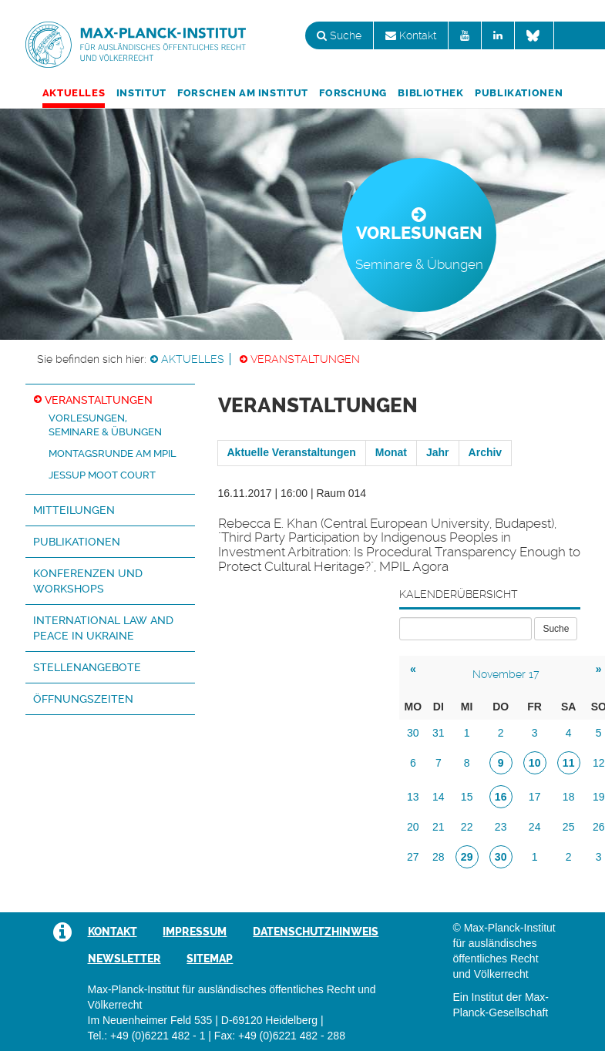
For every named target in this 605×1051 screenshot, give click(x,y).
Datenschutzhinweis (315, 931)
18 (569, 797)
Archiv (485, 452)
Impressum (195, 931)
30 (413, 733)
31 (438, 733)
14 (438, 797)
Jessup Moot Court (102, 475)
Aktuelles (74, 93)
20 (413, 827)
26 (599, 827)
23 (501, 827)
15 (467, 797)
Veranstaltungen (305, 359)
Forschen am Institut (242, 93)
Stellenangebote (87, 667)
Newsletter (124, 958)
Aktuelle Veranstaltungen (291, 452)
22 (467, 827)
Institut (141, 93)
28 (438, 857)
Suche (339, 35)
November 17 (505, 674)
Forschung (353, 93)
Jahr (437, 452)
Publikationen (519, 93)
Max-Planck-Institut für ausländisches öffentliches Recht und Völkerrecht (135, 45)
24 (535, 827)
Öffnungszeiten (83, 699)
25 (569, 827)
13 (413, 797)
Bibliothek (430, 93)
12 (599, 763)
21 (438, 827)
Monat (391, 452)
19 (599, 797)
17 (535, 797)
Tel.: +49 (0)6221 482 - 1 (147, 1035)
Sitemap (210, 958)
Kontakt (410, 35)
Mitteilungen (74, 510)
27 (413, 857)
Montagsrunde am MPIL (112, 453)
